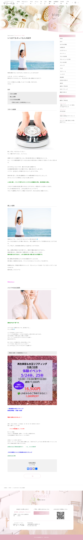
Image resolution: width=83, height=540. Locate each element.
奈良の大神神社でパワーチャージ (67, 115)
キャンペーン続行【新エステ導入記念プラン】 (67, 120)
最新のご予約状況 (64, 86)
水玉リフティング (64, 89)
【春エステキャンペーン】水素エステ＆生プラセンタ (67, 105)
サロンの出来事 (63, 56)
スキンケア (62, 65)
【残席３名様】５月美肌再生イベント (21, 102)
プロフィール (63, 71)
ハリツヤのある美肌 (15, 99)
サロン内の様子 (63, 62)
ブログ (61, 68)
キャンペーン (63, 53)
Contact (41, 513)
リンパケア (62, 74)
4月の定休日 (67, 110)
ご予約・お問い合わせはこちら (41, 509)
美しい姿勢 (13, 96)
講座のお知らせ (63, 92)
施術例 (61, 83)
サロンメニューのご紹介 (65, 59)
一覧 (32, 476)
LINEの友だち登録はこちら (60, 509)
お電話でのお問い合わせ (22, 509)
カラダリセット (63, 50)
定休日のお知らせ (64, 80)
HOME (5, 487)
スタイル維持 (13, 94)
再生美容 (62, 77)
